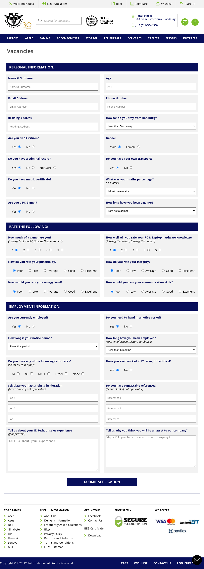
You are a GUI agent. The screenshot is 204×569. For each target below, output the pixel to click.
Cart (124, 563)
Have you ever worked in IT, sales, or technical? (138, 361)
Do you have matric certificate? (29, 179)
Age (108, 78)
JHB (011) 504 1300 (147, 25)
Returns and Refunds (58, 538)
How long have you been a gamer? (129, 202)
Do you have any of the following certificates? (39, 361)
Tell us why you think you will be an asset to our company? (147, 430)
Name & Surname (20, 78)
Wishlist (166, 4)
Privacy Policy (53, 534)
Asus (11, 520)
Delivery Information (58, 520)
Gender (111, 138)
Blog (119, 4)
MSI (10, 547)
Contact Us (95, 520)
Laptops (12, 38)
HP (10, 534)
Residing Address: (20, 118)
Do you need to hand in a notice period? (133, 317)
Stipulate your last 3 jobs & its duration (35, 385)
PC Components (68, 38)
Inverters (190, 38)
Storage (91, 38)
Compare (141, 4)
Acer (11, 516)
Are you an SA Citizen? (23, 138)
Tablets (153, 38)
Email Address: (18, 98)
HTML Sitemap (54, 547)
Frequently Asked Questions (63, 525)
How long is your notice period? (30, 338)
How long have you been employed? (131, 338)
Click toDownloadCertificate (107, 21)
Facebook (94, 516)
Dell (10, 525)
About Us (50, 516)
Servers (171, 38)
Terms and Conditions (59, 542)
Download (95, 535)
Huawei (13, 538)
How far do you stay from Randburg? (131, 118)
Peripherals (112, 38)
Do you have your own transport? (129, 158)
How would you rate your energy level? (35, 282)
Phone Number (116, 98)
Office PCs (134, 38)
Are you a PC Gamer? (22, 202)
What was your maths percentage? (130, 179)
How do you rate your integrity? (128, 262)
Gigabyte (14, 529)
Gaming (44, 38)
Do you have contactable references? (131, 385)
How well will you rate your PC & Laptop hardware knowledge (149, 237)
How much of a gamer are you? (29, 237)
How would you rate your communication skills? (139, 282)
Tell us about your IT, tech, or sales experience (40, 430)
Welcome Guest (23, 4)
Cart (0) (190, 4)
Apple (29, 38)
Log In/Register (57, 4)
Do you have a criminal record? (29, 158)
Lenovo (12, 542)
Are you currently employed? (28, 317)
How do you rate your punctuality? (32, 262)
